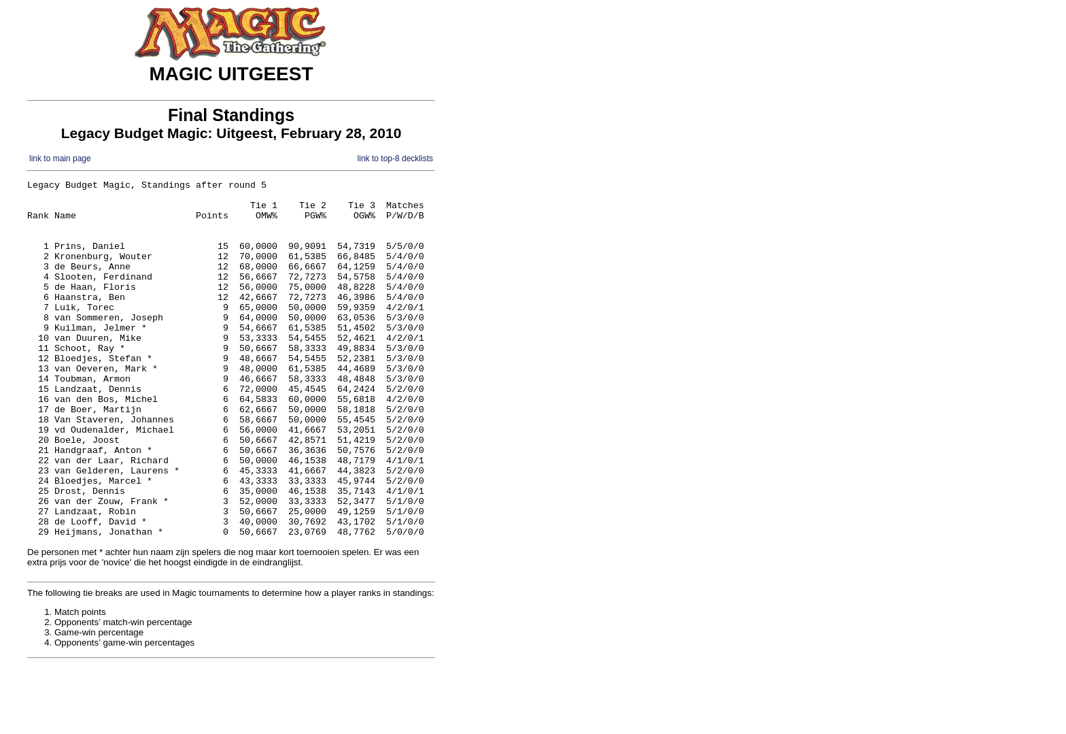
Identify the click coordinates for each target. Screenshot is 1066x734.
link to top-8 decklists (395, 158)
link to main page (60, 158)
